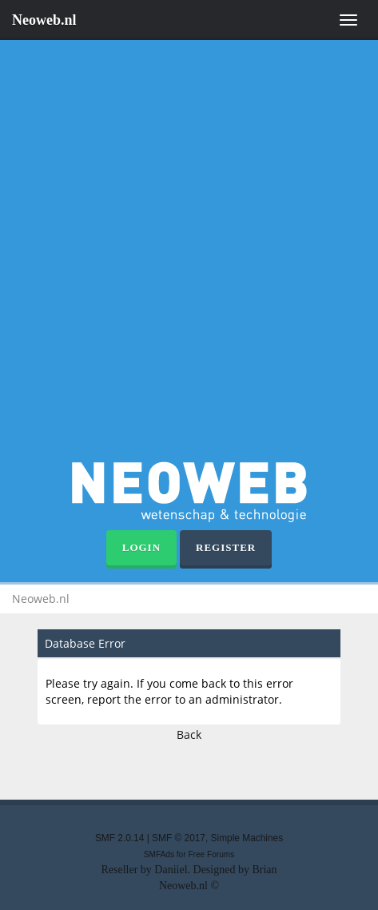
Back (189, 734)
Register (226, 547)
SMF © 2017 (178, 838)
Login (141, 547)
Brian (264, 870)
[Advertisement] (189, 253)
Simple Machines (247, 838)
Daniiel (170, 870)
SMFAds (159, 854)
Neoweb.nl (44, 20)
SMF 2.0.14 (119, 838)
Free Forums (211, 854)
